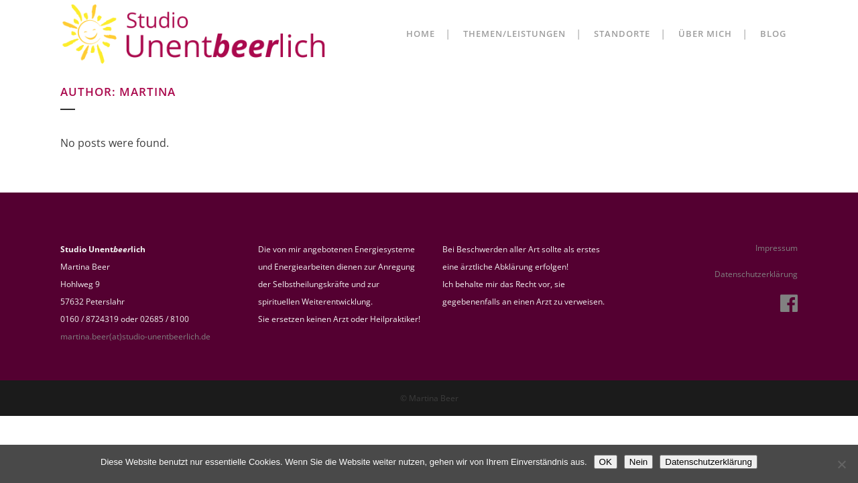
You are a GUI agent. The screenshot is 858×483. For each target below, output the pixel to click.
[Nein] (841, 464)
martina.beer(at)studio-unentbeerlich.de (135, 336)
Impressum (776, 248)
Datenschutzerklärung (756, 274)
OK (605, 462)
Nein (638, 462)
